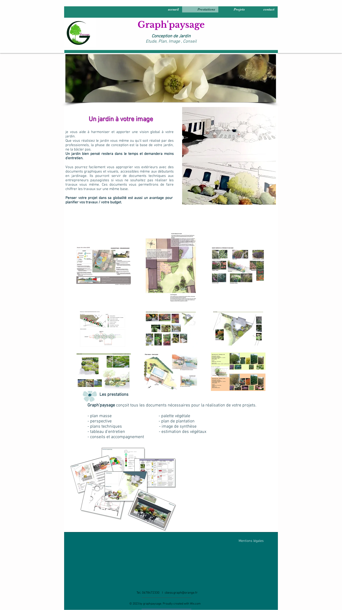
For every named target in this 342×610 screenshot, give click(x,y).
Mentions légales (251, 541)
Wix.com (195, 604)
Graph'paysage (171, 24)
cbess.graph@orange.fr (181, 593)
